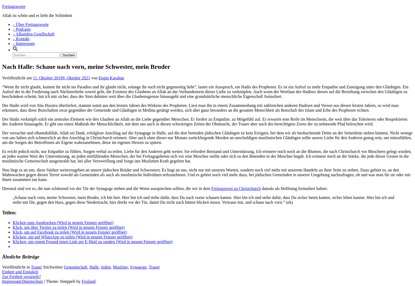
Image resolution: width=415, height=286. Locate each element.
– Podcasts (22, 29)
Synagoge (138, 267)
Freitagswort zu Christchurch (236, 188)
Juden (106, 267)
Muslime (120, 267)
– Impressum (24, 43)
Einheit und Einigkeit (20, 272)
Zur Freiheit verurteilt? (21, 276)
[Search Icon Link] (15, 50)
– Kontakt (21, 39)
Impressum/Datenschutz (22, 281)
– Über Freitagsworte (31, 24)
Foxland (88, 281)
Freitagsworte (13, 6)
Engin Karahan (111, 78)
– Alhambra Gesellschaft (34, 34)
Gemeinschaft (75, 267)
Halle (94, 267)
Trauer (36, 267)
